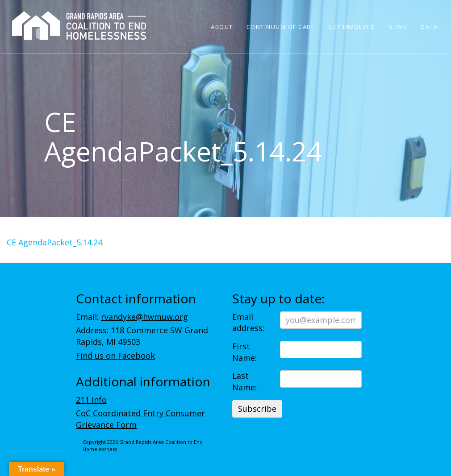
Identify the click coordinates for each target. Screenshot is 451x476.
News (397, 27)
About (222, 27)
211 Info (91, 399)
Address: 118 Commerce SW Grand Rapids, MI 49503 (142, 336)
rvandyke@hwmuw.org (144, 316)
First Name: (244, 352)
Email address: (248, 322)
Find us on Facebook (115, 355)
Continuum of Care (280, 27)
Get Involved (351, 27)
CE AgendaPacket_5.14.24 (54, 242)
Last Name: (244, 381)
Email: (132, 316)
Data (429, 27)
